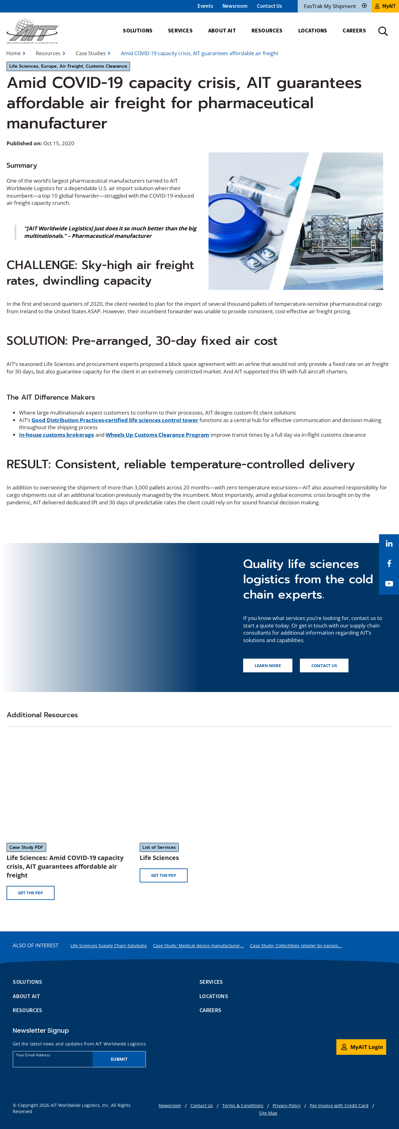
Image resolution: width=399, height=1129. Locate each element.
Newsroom (235, 5)
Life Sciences (159, 857)
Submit (119, 1059)
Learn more (268, 665)
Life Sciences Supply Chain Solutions (108, 946)
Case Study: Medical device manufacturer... (198, 946)
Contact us (324, 665)
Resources (48, 53)
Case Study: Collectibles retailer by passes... (296, 946)
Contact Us (269, 5)
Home (13, 53)
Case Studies (91, 53)
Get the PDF (30, 893)
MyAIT (385, 5)
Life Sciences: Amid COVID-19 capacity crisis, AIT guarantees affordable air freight (65, 866)
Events (205, 5)
